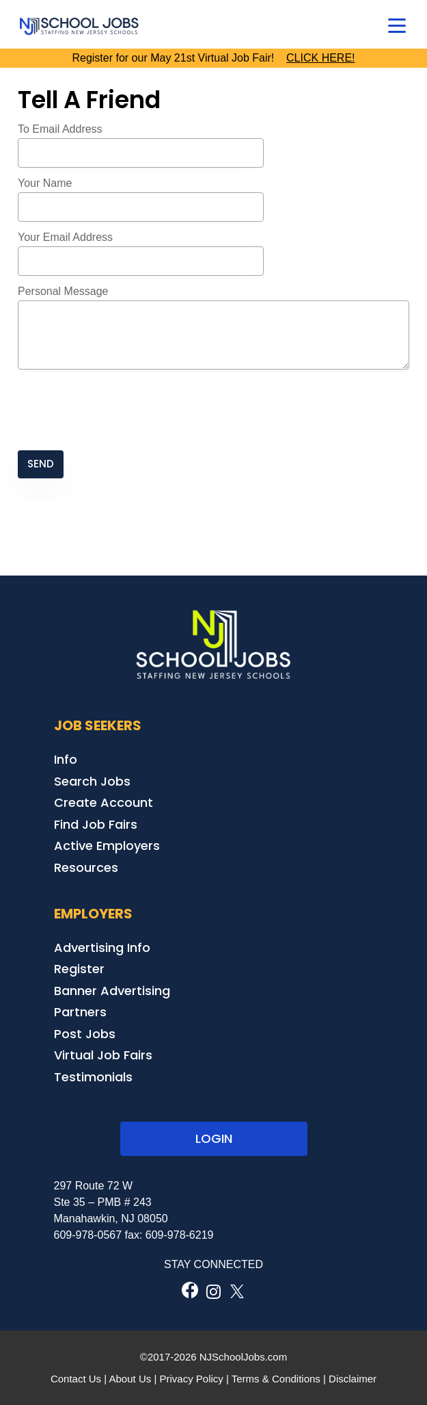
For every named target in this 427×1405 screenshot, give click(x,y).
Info (65, 759)
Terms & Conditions (276, 1378)
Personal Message (63, 291)
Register (79, 968)
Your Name (45, 183)
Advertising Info (102, 947)
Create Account (103, 802)
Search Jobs (92, 781)
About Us (130, 1378)
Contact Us (76, 1378)
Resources (86, 867)
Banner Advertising (112, 990)
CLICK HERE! (320, 58)
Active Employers (107, 845)
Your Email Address (65, 237)
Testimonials (93, 1076)
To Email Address (60, 129)
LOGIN (213, 1138)
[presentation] (121, 411)
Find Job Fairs (95, 824)
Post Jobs (84, 1033)
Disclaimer (352, 1378)
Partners (80, 1011)
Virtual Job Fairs (103, 1055)
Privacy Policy (191, 1378)
